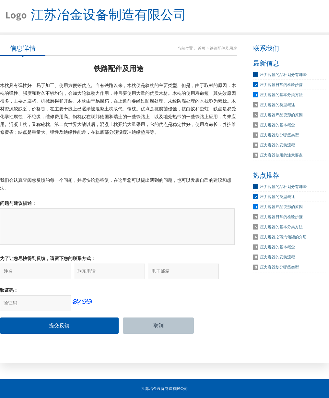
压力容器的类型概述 (277, 105)
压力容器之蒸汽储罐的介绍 (283, 237)
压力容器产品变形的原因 (281, 115)
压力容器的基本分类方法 (281, 95)
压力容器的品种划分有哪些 (283, 74)
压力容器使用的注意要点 (281, 155)
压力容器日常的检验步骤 (281, 84)
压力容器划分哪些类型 (279, 135)
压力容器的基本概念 (277, 125)
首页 (202, 48)
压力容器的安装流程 (277, 145)
